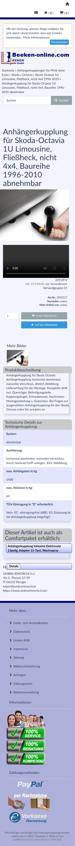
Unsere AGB (19, 640)
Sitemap (16, 657)
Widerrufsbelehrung (24, 666)
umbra (63, 304)
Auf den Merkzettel (44, 324)
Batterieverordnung (24, 692)
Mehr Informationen (36, 37)
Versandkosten (59, 283)
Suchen (61, 100)
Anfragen (17, 675)
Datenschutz (19, 631)
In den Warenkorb (44, 315)
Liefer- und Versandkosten (28, 623)
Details (14, 566)
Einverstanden (59, 42)
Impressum (18, 649)
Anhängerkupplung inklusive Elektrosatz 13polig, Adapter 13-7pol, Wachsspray (34, 548)
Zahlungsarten (20, 683)
